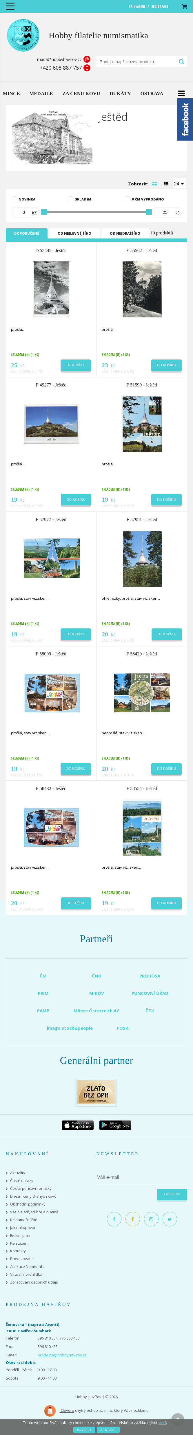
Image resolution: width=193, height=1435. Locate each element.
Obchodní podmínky (27, 1204)
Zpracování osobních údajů (34, 1282)
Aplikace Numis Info (27, 1266)
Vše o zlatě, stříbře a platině (34, 1212)
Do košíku (75, 365)
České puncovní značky (31, 1188)
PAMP (43, 1010)
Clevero (59, 1411)
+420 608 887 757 (61, 67)
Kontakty (18, 1251)
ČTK (149, 1010)
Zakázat (108, 1430)
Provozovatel (22, 1259)
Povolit (84, 1430)
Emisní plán (20, 1235)
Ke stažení (19, 1243)
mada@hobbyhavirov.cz (59, 59)
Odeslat (172, 1194)
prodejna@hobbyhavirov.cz (62, 1355)
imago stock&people (70, 1028)
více (161, 1422)
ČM (43, 976)
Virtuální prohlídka (26, 1274)
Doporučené (26, 233)
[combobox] (179, 183)
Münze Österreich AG (97, 1010)
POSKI (123, 1028)
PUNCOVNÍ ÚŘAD (150, 993)
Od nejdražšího (125, 233)
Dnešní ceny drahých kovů (33, 1196)
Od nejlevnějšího (74, 233)
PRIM (43, 993)
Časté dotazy (21, 1181)
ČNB (96, 976)
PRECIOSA (149, 976)
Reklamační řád (23, 1220)
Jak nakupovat (22, 1228)
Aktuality (17, 1173)
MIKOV (96, 993)
